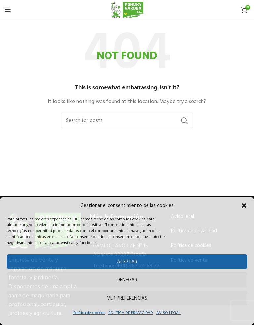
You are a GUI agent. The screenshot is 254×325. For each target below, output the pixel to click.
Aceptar (127, 262)
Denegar (127, 280)
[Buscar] (127, 120)
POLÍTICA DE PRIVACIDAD (130, 313)
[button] (244, 205)
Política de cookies (89, 313)
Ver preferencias (127, 298)
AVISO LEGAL (168, 313)
